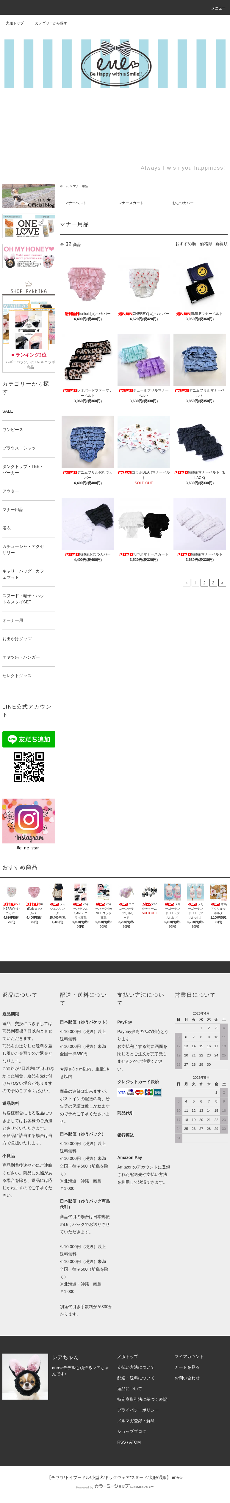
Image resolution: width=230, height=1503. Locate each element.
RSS (121, 1442)
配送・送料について (136, 1378)
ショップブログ (131, 1431)
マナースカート (130, 203)
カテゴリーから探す (47, 23)
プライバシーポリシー (138, 1410)
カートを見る (187, 1367)
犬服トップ (15, 23)
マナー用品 (80, 186)
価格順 (206, 243)
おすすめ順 (185, 243)
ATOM (135, 1442)
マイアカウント (189, 1356)
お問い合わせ (187, 1378)
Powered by (115, 1487)
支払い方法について (136, 1367)
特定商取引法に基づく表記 (142, 1399)
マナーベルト (75, 203)
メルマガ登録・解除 (136, 1420)
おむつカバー (183, 203)
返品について (129, 1388)
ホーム (64, 186)
